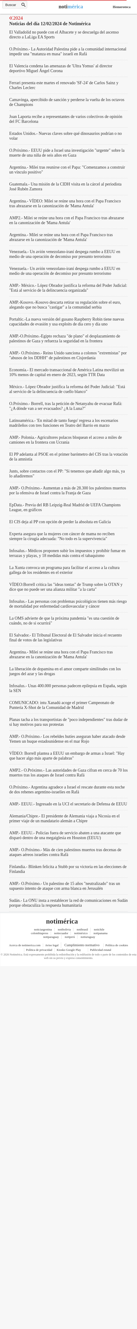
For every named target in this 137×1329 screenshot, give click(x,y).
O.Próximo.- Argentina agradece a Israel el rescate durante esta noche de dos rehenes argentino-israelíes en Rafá (67, 789)
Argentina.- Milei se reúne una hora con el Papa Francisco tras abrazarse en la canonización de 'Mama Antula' (61, 237)
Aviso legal (52, 945)
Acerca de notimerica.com (25, 945)
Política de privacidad (39, 950)
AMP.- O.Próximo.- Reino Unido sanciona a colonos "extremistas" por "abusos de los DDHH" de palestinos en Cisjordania (68, 355)
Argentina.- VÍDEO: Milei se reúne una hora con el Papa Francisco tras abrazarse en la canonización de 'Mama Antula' (65, 203)
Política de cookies (116, 945)
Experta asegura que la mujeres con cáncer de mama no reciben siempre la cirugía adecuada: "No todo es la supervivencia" (62, 536)
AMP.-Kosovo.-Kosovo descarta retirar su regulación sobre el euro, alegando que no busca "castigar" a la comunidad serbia (65, 304)
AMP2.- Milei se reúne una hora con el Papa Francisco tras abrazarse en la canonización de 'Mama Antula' (66, 220)
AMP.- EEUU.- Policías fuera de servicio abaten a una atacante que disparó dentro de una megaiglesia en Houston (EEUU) (65, 835)
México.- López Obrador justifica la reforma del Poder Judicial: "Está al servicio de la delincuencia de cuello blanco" (67, 389)
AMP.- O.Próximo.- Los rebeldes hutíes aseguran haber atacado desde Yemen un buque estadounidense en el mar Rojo (67, 739)
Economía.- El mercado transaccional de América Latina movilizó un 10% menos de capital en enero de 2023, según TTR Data (66, 372)
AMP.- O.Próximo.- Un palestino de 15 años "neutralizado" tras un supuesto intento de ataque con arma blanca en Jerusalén (64, 886)
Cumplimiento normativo (81, 945)
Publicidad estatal (100, 950)
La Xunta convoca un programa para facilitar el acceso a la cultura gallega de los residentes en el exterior (64, 570)
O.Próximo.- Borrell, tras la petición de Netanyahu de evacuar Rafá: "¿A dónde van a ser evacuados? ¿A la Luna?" (65, 406)
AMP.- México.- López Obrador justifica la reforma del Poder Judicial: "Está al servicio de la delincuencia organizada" (68, 288)
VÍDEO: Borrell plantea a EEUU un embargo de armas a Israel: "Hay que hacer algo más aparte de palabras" (67, 755)
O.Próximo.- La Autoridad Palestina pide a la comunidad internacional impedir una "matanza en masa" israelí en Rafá (67, 51)
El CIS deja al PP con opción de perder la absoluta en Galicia (60, 521)
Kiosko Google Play (69, 950)
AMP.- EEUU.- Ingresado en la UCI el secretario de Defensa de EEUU (68, 804)
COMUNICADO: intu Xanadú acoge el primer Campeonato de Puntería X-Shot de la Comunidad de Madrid (61, 705)
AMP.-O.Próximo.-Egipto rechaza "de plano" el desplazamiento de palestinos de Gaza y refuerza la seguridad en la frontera (64, 338)
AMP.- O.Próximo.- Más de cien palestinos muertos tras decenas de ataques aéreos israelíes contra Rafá (65, 852)
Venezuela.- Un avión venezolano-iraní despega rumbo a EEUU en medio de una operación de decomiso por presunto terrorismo (64, 254)
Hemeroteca (122, 7)
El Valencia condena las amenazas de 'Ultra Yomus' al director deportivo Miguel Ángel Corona (60, 68)
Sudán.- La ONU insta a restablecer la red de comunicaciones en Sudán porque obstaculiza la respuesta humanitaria (68, 903)
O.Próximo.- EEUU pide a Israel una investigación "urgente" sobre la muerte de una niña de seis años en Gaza (67, 153)
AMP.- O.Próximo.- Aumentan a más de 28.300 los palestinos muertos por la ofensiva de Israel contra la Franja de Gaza (67, 490)
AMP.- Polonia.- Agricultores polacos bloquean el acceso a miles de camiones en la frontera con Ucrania (65, 440)
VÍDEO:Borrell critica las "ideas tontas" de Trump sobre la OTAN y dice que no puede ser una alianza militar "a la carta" (65, 587)
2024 (18, 18)
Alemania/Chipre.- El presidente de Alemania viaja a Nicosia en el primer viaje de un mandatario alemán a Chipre (64, 818)
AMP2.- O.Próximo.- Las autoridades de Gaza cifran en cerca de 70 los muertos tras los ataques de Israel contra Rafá (68, 772)
